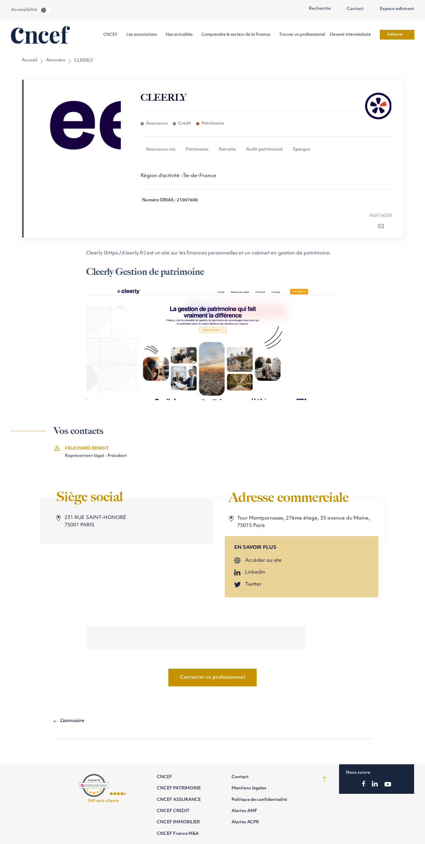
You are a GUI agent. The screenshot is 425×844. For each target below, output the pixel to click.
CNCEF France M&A (178, 834)
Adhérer (397, 35)
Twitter (253, 584)
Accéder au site (263, 560)
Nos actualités (181, 35)
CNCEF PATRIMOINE (179, 788)
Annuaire (55, 60)
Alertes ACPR (245, 822)
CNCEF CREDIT (173, 811)
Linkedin (255, 572)
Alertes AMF (244, 811)
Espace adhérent (393, 9)
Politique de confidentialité (259, 800)
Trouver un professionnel (302, 35)
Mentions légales (249, 788)
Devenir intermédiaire (352, 35)
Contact (352, 9)
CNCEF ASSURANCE (179, 800)
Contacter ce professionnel (212, 677)
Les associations (143, 35)
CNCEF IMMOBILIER (178, 822)
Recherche (317, 8)
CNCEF (112, 35)
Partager (380, 216)
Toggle (46, 10)
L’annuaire (72, 721)
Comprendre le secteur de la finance (237, 35)
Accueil (29, 60)
